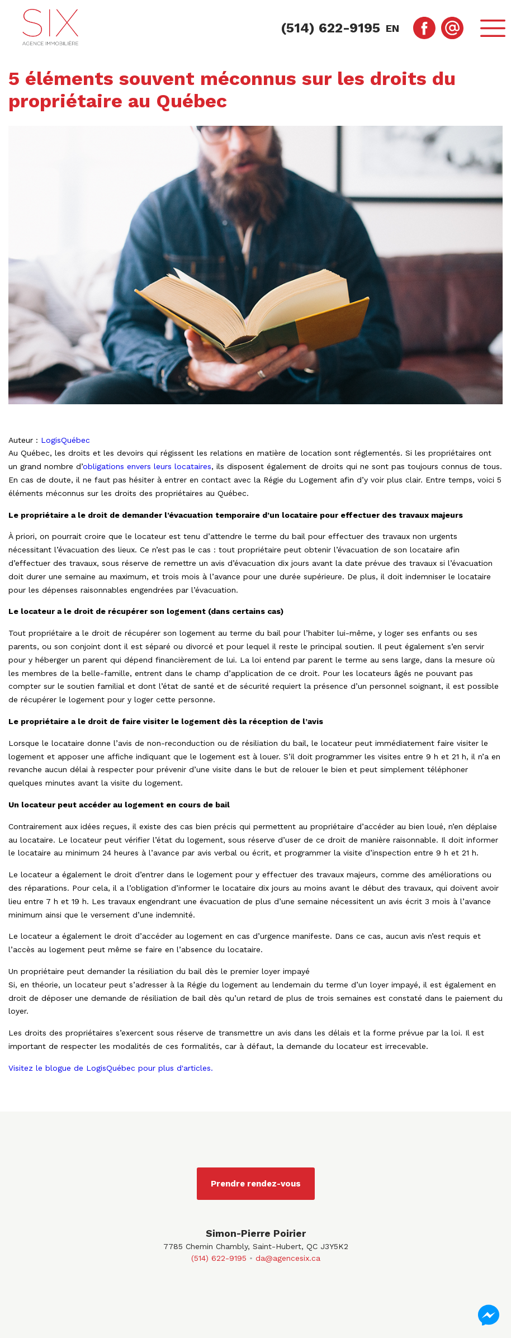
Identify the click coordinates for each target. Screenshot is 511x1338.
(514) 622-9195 (219, 1258)
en (392, 28)
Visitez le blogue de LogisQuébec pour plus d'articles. (110, 1067)
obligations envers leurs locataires (147, 466)
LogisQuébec (65, 440)
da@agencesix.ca (288, 1258)
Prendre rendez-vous (256, 1184)
